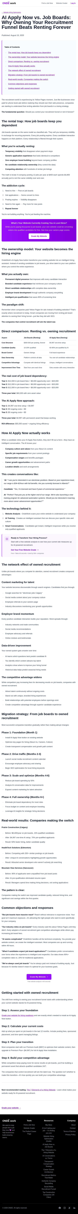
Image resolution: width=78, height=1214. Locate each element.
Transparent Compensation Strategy (48, 1164)
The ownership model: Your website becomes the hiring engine (33, 57)
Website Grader (61, 3)
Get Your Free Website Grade (25, 550)
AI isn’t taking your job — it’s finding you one (48, 1130)
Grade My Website (39, 236)
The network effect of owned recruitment (24, 70)
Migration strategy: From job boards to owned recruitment (31, 75)
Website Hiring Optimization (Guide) (48, 1138)
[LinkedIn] (74, 1208)
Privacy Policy (70, 1134)
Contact (73, 1128)
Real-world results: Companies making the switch (28, 79)
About (73, 1125)
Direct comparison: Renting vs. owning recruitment (28, 62)
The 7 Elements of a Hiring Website (41, 1090)
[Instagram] (64, 1208)
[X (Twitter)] (69, 1208)
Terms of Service (69, 1131)
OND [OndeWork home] (9, 1120)
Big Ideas (48, 1125)
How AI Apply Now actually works (21, 66)
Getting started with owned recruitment (23, 88)
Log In (73, 3)
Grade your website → (11, 1108)
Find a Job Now (47, 3)
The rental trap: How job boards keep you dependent (29, 53)
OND (9, 3)
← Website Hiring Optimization (11, 12)
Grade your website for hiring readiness (18, 1015)
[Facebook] (59, 1208)
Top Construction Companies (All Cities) (49, 1194)
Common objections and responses (22, 84)
